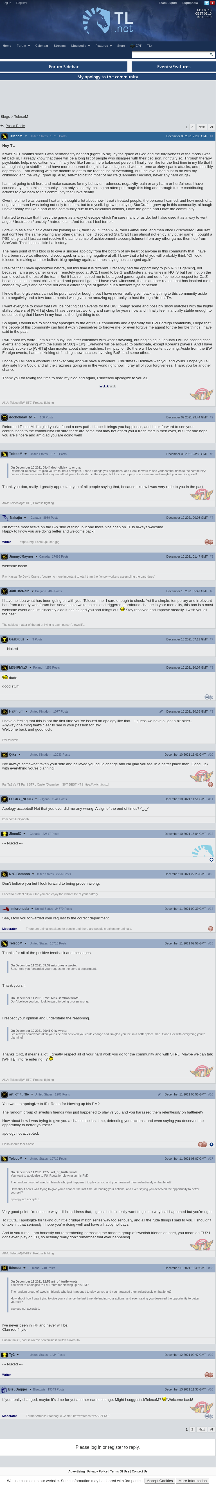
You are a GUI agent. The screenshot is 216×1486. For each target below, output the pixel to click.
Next (202, 126)
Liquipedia (190, 3)
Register (22, 3)
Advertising (76, 1471)
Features (104, 45)
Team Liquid (168, 3)
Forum (23, 45)
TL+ (149, 45)
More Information (192, 1481)
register (115, 1447)
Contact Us (140, 1471)
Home (7, 45)
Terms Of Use (119, 1471)
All (211, 126)
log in (96, 1447)
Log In (7, 3)
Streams (60, 45)
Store (121, 45)
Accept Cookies (160, 1481)
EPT (135, 46)
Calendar (41, 45)
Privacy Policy (97, 1471)
